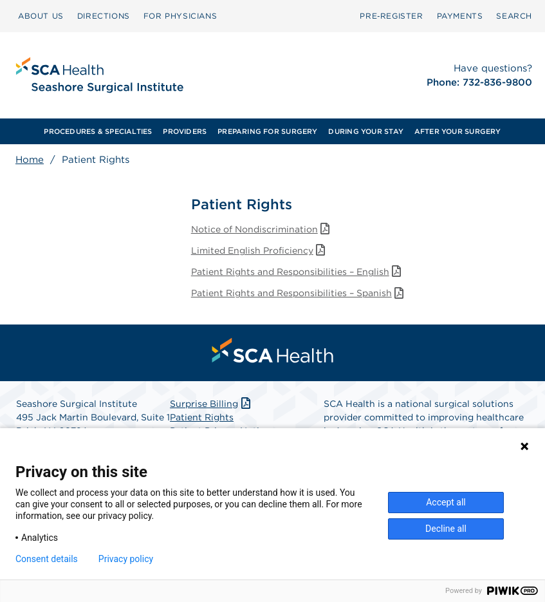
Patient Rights (202, 417)
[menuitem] (41, 16)
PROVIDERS (185, 131)
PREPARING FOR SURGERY (267, 131)
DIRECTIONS (103, 16)
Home (29, 159)
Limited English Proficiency (259, 250)
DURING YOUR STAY (365, 131)
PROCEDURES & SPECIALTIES (98, 131)
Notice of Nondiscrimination (262, 229)
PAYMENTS (460, 16)
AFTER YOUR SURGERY (457, 131)
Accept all (446, 502)
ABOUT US (41, 16)
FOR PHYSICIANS (180, 16)
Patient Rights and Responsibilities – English (297, 272)
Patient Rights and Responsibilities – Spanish (299, 293)
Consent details (46, 559)
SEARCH (514, 16)
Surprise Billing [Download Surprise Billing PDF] (211, 404)
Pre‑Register (391, 16)
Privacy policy (125, 559)
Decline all (445, 528)
